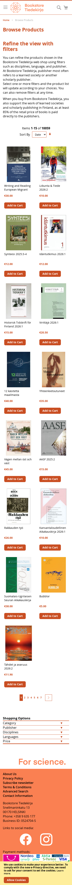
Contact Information (18, 796)
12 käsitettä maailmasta (11, 393)
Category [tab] (9, 723)
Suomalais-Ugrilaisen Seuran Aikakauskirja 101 (17, 600)
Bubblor (44, 596)
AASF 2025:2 (47, 459)
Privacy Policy (13, 778)
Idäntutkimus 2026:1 (52, 254)
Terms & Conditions (17, 787)
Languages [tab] (10, 737)
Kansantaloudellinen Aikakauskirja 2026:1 (52, 529)
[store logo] (27, 7)
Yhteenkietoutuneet (52, 391)
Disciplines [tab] (10, 732)
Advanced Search (15, 791)
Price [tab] (6, 741)
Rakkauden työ (13, 528)
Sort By (25, 134)
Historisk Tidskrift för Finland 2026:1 (17, 324)
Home (6, 20)
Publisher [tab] (10, 728)
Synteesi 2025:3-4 (15, 254)
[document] (36, 873)
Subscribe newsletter (18, 783)
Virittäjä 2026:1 (49, 322)
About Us (10, 774)
